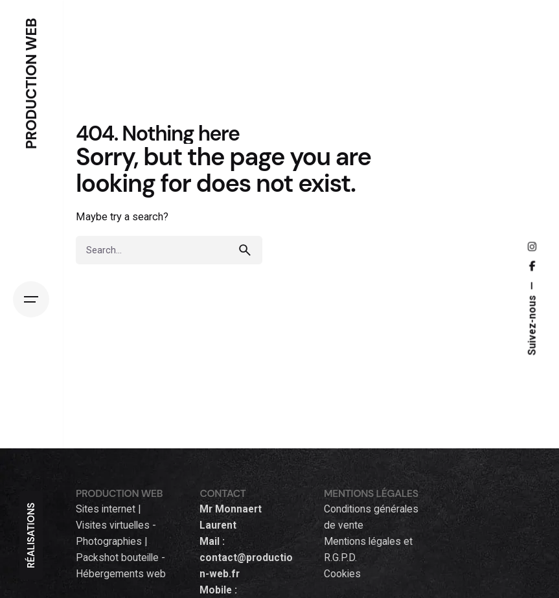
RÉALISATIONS (31, 535)
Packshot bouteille (117, 558)
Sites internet (105, 509)
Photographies (109, 541)
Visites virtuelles (113, 525)
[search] (248, 250)
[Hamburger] (31, 299)
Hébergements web (121, 574)
